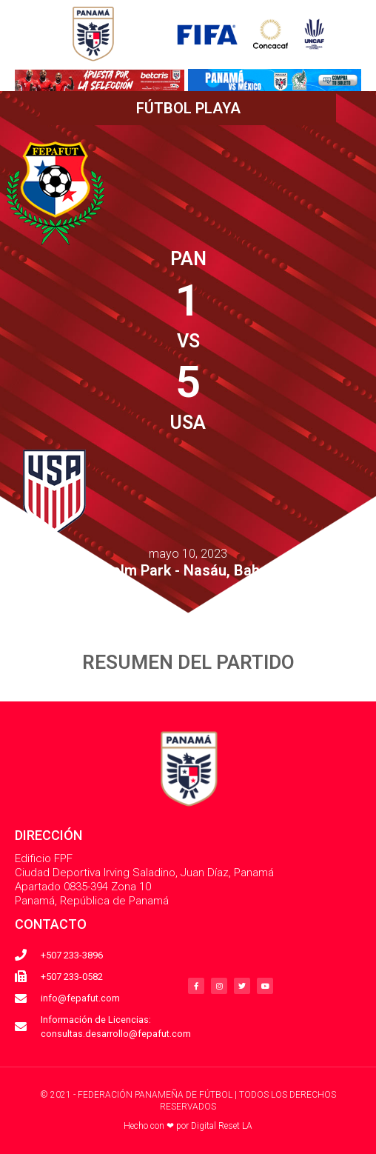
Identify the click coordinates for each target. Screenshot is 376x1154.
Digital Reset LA (221, 1126)
